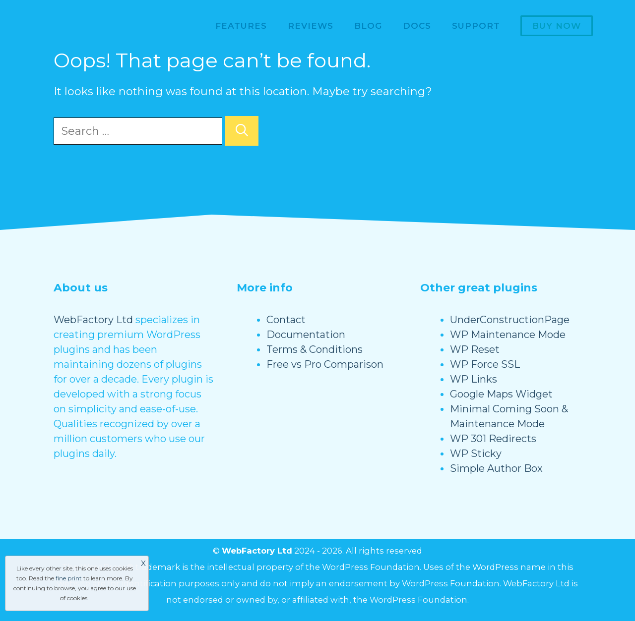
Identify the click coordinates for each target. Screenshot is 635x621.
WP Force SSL (485, 364)
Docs (417, 26)
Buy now (556, 26)
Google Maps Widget (501, 394)
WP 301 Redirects (493, 439)
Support (476, 26)
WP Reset (475, 349)
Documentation (305, 334)
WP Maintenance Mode (508, 334)
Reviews (310, 26)
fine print (69, 578)
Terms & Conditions (314, 349)
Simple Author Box (496, 468)
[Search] (241, 131)
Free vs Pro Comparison (324, 364)
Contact (286, 320)
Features (241, 26)
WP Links (473, 379)
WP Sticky (476, 453)
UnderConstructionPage (510, 320)
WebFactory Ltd (93, 320)
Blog (368, 26)
